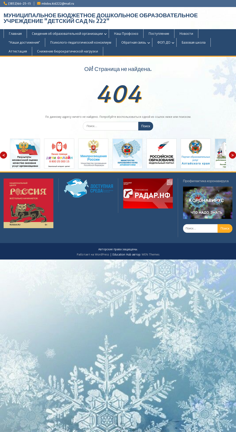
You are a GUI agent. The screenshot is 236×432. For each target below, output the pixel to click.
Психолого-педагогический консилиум (80, 42)
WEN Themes (151, 254)
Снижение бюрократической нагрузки (67, 51)
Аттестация (18, 51)
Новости (186, 33)
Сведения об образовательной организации (67, 33)
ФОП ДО (163, 42)
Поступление (159, 33)
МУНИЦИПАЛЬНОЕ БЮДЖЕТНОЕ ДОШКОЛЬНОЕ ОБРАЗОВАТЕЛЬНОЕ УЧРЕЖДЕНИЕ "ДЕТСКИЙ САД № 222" (101, 18)
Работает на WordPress (93, 254)
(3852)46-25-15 (19, 3)
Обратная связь (133, 42)
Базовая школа (193, 42)
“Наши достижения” (24, 42)
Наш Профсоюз (126, 33)
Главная (15, 33)
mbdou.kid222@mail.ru (58, 3)
